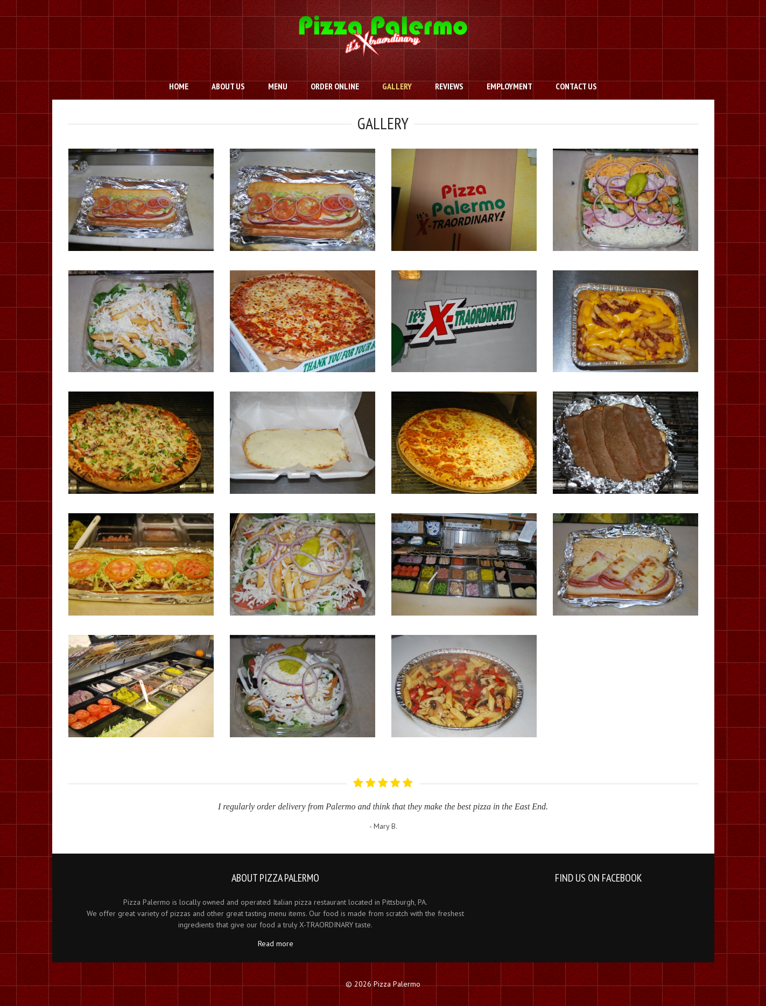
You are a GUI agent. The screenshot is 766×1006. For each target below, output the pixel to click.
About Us (228, 86)
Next (689, 800)
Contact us (576, 86)
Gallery (397, 86)
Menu (277, 86)
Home (178, 86)
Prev (76, 800)
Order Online (335, 86)
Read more (275, 943)
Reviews (449, 86)
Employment (509, 86)
